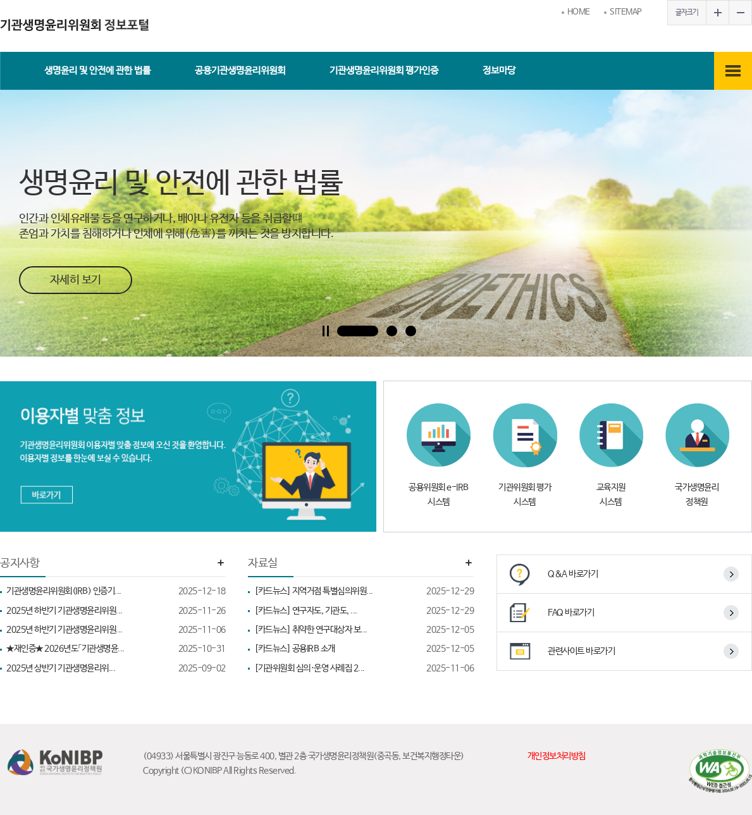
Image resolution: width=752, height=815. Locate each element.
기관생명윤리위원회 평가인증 (384, 70)
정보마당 (499, 70)
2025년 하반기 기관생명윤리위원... (116, 611)
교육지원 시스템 (611, 494)
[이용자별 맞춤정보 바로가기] (188, 456)
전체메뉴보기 (733, 71)
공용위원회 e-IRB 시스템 (439, 494)
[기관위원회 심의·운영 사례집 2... (364, 668)
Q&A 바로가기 (573, 574)
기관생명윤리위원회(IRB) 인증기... (116, 591)
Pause (326, 331)
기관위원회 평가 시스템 (524, 494)
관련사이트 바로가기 (581, 651)
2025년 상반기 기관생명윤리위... (116, 668)
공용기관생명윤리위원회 (240, 70)
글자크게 (717, 13)
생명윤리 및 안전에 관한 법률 (97, 70)
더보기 (221, 563)
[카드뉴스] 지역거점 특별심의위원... (364, 591)
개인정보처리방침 (556, 756)
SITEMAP (626, 12)
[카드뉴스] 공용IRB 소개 (364, 649)
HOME (578, 12)
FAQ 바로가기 (571, 613)
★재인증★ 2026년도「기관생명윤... (116, 649)
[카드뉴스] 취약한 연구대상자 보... (364, 630)
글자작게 (740, 13)
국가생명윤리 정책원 (696, 494)
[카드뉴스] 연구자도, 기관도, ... (364, 611)
